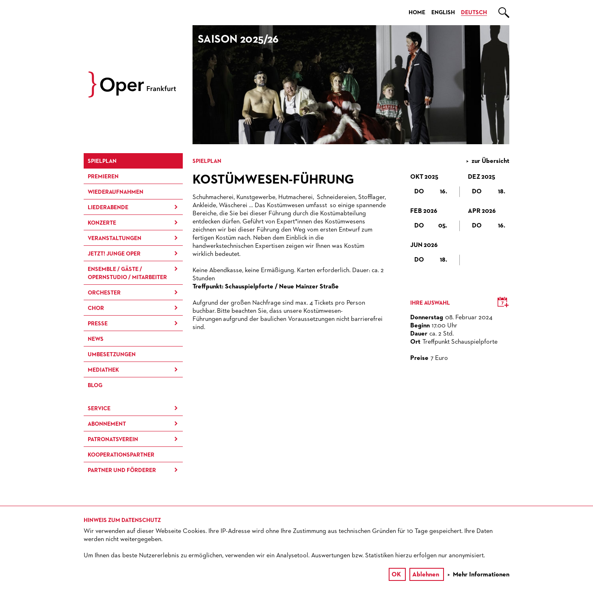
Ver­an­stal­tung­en (114, 238)
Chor (96, 308)
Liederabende (108, 207)
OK (396, 575)
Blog (95, 385)
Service (99, 408)
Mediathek (103, 370)
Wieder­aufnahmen (115, 192)
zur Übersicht (490, 161)
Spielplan (102, 161)
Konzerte (102, 223)
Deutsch (474, 12)
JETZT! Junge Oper (114, 254)
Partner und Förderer (122, 470)
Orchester (104, 293)
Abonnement (107, 424)
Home (417, 12)
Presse (98, 324)
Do (430, 191)
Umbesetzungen (112, 354)
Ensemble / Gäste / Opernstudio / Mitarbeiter (127, 273)
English (443, 12)
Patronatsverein (113, 439)
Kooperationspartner (121, 455)
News (96, 339)
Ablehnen (425, 575)
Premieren (103, 177)
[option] (351, 84)
